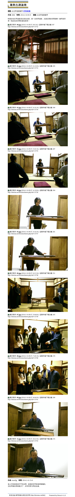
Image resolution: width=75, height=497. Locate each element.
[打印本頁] (26, 11)
